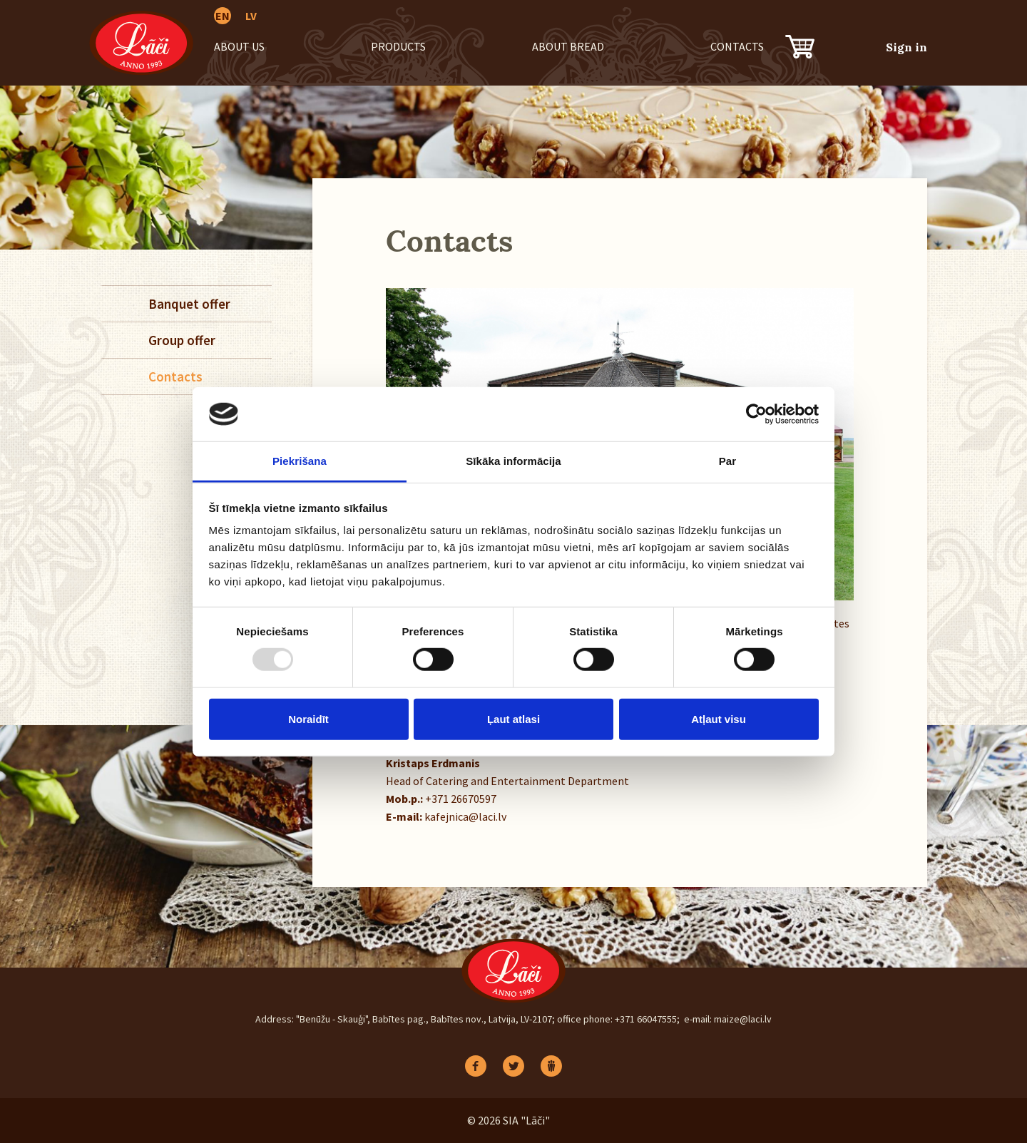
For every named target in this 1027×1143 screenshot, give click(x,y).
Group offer (181, 340)
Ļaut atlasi (513, 718)
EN (222, 16)
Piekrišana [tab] (299, 461)
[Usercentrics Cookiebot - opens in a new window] (756, 414)
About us (239, 46)
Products (398, 46)
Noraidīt (308, 718)
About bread (568, 46)
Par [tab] (728, 461)
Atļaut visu (718, 718)
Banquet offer (189, 303)
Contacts (737, 46)
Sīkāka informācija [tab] (513, 461)
